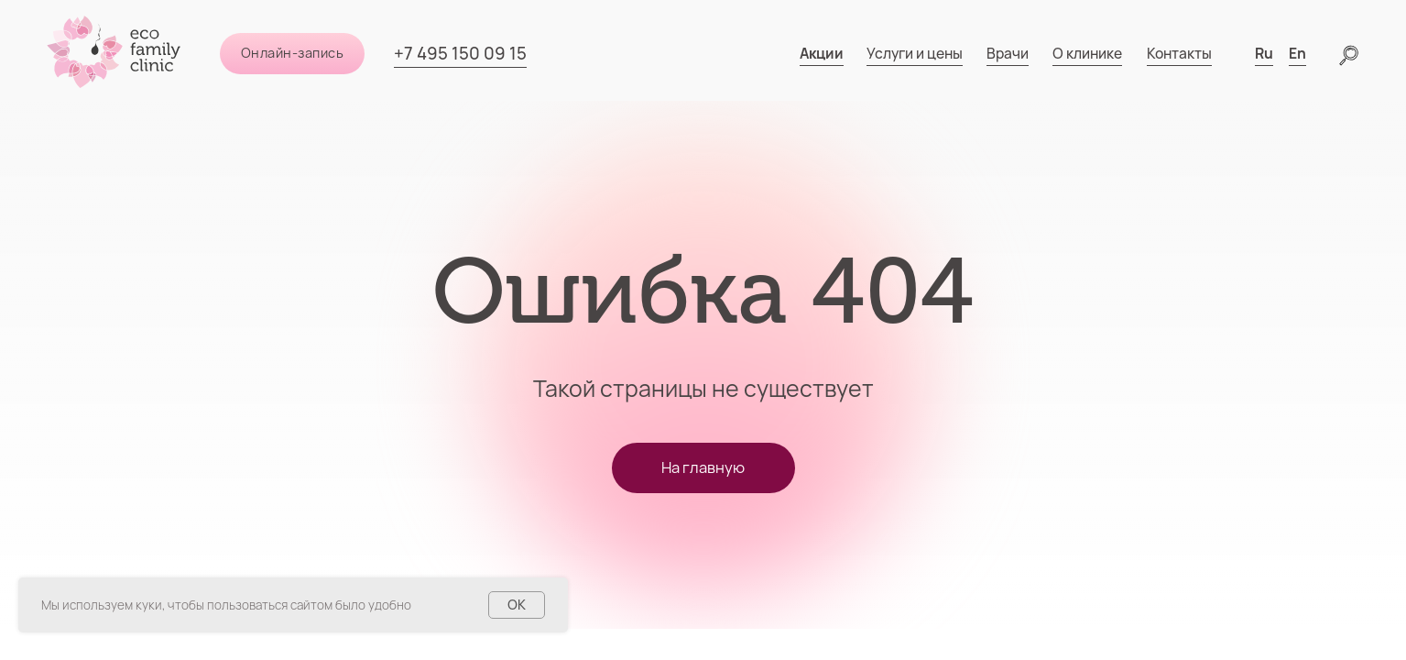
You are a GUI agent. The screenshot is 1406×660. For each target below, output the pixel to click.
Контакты (1179, 53)
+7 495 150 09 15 (460, 53)
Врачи (1007, 53)
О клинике (1087, 53)
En (1297, 53)
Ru (1264, 53)
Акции (822, 53)
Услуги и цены (914, 53)
